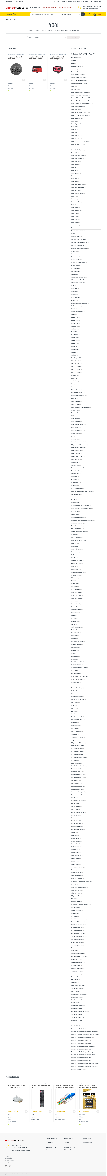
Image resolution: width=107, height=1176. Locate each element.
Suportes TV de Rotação (77, 1017)
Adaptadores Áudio (76, 740)
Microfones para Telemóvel (78, 757)
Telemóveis (74, 635)
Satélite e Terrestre (76, 968)
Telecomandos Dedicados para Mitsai (81, 1043)
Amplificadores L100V (77, 720)
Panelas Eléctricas (76, 607)
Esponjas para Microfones (78, 925)
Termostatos (74, 375)
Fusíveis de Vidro (75, 260)
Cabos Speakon (75, 173)
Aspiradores (74, 621)
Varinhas (73, 615)
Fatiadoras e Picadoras (77, 572)
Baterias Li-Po (75, 404)
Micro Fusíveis (75, 268)
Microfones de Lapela (77, 751)
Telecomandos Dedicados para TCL (80, 1060)
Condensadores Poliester (78, 245)
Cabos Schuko (75, 207)
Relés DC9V (74, 355)
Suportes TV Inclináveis (77, 1026)
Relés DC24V (74, 340)
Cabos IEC (73, 205)
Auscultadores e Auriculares (78, 766)
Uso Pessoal (74, 650)
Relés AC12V (74, 320)
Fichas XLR (74, 485)
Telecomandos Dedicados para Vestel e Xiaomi (83, 1066)
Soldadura (74, 659)
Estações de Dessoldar (77, 679)
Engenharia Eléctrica (76, 500)
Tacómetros (74, 543)
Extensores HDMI (75, 965)
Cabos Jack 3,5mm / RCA (77, 144)
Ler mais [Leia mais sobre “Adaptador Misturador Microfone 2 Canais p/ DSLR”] (44, 80)
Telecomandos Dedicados (78, 1029)
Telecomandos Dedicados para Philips (81, 1049)
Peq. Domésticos (75, 549)
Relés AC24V (74, 326)
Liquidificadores (75, 589)
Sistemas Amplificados (77, 826)
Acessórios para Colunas (77, 800)
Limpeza (73, 618)
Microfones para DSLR (77, 754)
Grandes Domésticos (76, 488)
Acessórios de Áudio (76, 696)
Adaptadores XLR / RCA (77, 456)
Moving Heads (75, 864)
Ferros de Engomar (76, 644)
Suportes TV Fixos (75, 1023)
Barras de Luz (75, 849)
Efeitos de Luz (75, 847)
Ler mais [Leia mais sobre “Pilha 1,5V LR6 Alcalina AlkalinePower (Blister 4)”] (97, 1111)
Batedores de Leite (76, 563)
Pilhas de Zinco (75, 427)
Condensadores (75, 236)
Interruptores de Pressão (78, 280)
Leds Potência (75, 297)
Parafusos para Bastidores (78, 77)
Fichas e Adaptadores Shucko (79, 468)
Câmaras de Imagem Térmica (79, 531)
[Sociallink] (6, 1166)
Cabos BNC (74, 121)
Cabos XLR (74, 181)
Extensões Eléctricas (76, 72)
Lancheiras (74, 586)
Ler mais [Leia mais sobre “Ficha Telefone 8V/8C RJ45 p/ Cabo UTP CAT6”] (26, 1111)
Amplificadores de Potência (78, 717)
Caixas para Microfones (77, 786)
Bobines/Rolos (75, 89)
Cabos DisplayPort (76, 124)
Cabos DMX (74, 127)
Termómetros (74, 546)
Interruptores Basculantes (78, 277)
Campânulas (74, 835)
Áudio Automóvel (75, 725)
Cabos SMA (74, 170)
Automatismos (75, 57)
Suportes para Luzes (76, 873)
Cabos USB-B (74, 219)
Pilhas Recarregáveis (76, 430)
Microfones (74, 916)
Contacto (66, 1142)
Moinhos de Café (75, 604)
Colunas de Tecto (75, 809)
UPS (72, 436)
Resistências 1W (75, 369)
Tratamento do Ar (76, 647)
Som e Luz (73, 694)
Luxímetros (74, 534)
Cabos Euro (74, 199)
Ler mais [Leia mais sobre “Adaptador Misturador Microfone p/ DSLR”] (65, 80)
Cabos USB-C (74, 222)
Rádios (73, 624)
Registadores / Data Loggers (78, 540)
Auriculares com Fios (76, 769)
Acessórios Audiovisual (77, 737)
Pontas (73, 653)
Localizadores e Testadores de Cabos (81, 508)
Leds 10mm (74, 288)
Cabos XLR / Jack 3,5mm (77, 184)
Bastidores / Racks (76, 66)
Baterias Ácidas (75, 401)
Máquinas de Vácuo (76, 598)
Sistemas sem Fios (76, 763)
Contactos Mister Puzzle (74, 1)
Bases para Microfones (77, 922)
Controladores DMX (76, 855)
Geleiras (73, 581)
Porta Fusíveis (75, 271)
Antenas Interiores (76, 974)
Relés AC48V (74, 329)
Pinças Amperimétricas (77, 517)
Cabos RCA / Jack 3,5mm (77, 155)
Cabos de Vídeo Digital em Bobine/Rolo (81, 104)
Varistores (74, 378)
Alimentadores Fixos (76, 393)
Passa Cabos (74, 951)
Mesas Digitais (75, 913)
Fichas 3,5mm (74, 462)
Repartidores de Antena (77, 985)
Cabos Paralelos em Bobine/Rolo (79, 112)
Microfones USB (75, 760)
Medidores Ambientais (77, 529)
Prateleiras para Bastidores (78, 80)
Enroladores (74, 228)
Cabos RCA (74, 153)
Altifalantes (74, 702)
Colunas (73, 798)
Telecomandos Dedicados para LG (80, 1040)
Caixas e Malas (75, 780)
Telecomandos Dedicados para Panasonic (82, 1046)
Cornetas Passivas (76, 841)
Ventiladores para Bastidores (79, 83)
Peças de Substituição (77, 688)
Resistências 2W (75, 372)
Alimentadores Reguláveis (78, 395)
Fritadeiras (74, 578)
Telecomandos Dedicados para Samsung (82, 1052)
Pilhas (72, 416)
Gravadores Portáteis (77, 748)
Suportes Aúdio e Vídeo (77, 988)
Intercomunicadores (76, 875)
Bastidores (74, 69)
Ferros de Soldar (75, 682)
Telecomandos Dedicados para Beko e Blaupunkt (84, 1031)
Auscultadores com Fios (77, 774)
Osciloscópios (75, 514)
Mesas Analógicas (76, 910)
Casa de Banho (75, 552)
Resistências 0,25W (76, 363)
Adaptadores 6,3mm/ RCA (78, 448)
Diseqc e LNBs (74, 977)
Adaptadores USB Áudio (77, 746)
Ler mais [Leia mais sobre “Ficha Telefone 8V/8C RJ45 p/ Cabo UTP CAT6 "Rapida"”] (74, 1111)
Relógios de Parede (76, 630)
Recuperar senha (50, 1150)
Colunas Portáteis (76, 821)
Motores (73, 948)
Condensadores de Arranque (78, 239)
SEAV (72, 63)
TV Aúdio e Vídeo (75, 959)
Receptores (74, 982)
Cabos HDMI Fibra (75, 135)
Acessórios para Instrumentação (80, 497)
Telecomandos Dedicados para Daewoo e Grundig (84, 1034)
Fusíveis (73, 254)
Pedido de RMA (97, 1)
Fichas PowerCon (75, 474)
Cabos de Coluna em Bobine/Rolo (79, 95)
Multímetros (74, 511)
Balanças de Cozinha (76, 560)
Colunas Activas (75, 806)
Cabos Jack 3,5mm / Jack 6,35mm (80, 141)
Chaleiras (73, 566)
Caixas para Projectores (77, 795)
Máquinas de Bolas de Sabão (78, 887)
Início (7, 19)
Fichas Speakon (75, 482)
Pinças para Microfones (77, 933)
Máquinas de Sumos (76, 595)
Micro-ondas (74, 601)
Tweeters (73, 708)
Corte (72, 384)
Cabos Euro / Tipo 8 (76, 202)
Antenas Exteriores (76, 971)
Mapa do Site (67, 1145)
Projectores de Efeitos (77, 867)
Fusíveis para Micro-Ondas (78, 262)
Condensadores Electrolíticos (79, 242)
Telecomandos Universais (78, 1069)
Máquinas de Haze (76, 893)
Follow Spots (74, 861)
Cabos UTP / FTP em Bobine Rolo (79, 115)
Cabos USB (74, 213)
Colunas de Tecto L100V (77, 812)
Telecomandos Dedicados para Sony (81, 1057)
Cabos (72, 86)
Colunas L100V (75, 815)
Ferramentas (74, 439)
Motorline (73, 60)
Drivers (73, 705)
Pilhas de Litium (75, 421)
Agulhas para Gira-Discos (78, 699)
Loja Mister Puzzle (59, 1)
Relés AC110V (74, 317)
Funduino (73, 251)
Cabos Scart (74, 164)
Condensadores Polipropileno (79, 248)
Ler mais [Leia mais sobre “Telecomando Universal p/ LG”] (50, 1111)
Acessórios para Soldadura (78, 662)
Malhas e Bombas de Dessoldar (79, 685)
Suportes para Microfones (78, 936)
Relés (72, 314)
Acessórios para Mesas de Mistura (80, 904)
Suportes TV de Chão (76, 1008)
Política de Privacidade (70, 1150)
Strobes (73, 870)
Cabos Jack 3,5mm (76, 138)
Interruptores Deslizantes (78, 283)
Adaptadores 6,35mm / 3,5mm (79, 445)
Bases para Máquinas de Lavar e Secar (81, 491)
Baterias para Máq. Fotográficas (80, 407)
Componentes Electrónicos (78, 231)
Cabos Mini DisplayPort (77, 150)
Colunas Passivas (75, 818)
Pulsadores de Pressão (77, 311)
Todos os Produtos (35, 8)
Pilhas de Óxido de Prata (77, 424)
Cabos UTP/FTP (75, 225)
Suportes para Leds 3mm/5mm (79, 303)
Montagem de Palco (76, 939)
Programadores (75, 433)
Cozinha (73, 558)
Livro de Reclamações (88, 1145)
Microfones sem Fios (76, 930)
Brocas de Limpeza (76, 665)
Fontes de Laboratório (77, 526)
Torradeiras (74, 612)
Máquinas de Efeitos (76, 878)
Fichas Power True (76, 471)
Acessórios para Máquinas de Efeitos (81, 881)
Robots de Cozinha (76, 609)
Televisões (74, 638)
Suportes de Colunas (76, 997)
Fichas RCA (74, 476)
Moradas (48, 1145)
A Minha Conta (87, 1)
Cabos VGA (74, 179)
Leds (72, 286)
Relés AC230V (74, 323)
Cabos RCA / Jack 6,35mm (77, 158)
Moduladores (74, 980)
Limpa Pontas (74, 670)
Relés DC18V (74, 337)
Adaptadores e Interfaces (13, 54)
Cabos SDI (73, 167)
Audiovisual (21, 54)
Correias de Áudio (76, 844)
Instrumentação (75, 494)
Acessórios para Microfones (78, 919)
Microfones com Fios (76, 927)
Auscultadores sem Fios (77, 777)
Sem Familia (74, 656)
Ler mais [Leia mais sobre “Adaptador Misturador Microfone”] (23, 80)
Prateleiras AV (75, 991)
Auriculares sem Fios (76, 771)
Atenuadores (74, 722)
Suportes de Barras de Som (78, 994)
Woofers (73, 711)
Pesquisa (73, 37)
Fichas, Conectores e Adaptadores (80, 442)
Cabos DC (73, 196)
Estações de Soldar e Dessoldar (79, 676)
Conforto (73, 555)
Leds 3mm (74, 291)
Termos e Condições (69, 1147)
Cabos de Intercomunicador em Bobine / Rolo (83, 98)
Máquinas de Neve (76, 896)
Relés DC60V (74, 349)
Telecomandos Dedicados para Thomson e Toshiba (84, 1063)
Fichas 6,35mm (75, 465)
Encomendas (49, 1142)
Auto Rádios (74, 728)
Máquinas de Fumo (76, 890)
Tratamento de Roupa (77, 641)
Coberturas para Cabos (77, 962)
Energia (73, 387)
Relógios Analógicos (76, 627)
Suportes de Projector (77, 1000)
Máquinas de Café (76, 592)
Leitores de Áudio (75, 907)
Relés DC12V (74, 335)
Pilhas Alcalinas (75, 419)
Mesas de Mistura (76, 901)
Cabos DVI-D (74, 129)
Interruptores (74, 274)
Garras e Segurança (76, 945)
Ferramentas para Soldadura (79, 667)
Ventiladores (74, 381)
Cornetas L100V (75, 838)
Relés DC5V (74, 346)
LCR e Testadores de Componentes (80, 505)
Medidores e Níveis (76, 537)
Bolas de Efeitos (75, 852)
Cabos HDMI (74, 132)
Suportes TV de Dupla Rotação (79, 1011)
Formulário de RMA (87, 1142)
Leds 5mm (73, 294)
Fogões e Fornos (75, 575)
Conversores (74, 410)
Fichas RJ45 (74, 479)
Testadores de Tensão (77, 523)
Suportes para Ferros (76, 673)
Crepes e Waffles (75, 569)
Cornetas (73, 832)
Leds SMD (73, 300)
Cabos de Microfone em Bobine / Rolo (81, 101)
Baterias (73, 398)
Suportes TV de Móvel (76, 1014)
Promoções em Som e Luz (49, 8)
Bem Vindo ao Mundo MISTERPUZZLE (14, 1)
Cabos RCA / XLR (75, 161)
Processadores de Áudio (77, 953)
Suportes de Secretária (77, 1005)
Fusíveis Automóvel (76, 257)
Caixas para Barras (76, 783)
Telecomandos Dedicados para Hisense (81, 1037)
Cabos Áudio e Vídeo (76, 118)
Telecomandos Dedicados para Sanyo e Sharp (83, 1055)
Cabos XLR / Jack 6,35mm (77, 187)
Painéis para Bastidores (77, 75)
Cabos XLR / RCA (75, 190)
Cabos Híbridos (75, 109)
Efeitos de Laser (75, 858)
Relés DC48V (74, 343)
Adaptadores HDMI (76, 450)
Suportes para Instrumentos (78, 956)
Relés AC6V (74, 332)
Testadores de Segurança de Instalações (82, 520)
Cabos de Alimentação (77, 193)
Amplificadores (75, 714)
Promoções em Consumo (65, 8)
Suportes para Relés (76, 358)
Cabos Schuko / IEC (76, 210)
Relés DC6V (74, 352)
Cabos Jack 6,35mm (76, 147)
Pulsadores (74, 309)
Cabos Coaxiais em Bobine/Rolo (79, 92)
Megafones (74, 899)
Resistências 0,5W (76, 366)
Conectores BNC (75, 459)
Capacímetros (75, 503)
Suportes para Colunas (77, 829)
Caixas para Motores (76, 789)
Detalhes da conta (51, 1147)
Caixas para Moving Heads (78, 792)
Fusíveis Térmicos (75, 265)
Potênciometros (75, 306)
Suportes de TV (75, 1003)
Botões (73, 234)
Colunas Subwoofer (76, 824)
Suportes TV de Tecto (76, 1020)
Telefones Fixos (75, 633)
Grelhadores (74, 583)
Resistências (74, 361)
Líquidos (73, 884)
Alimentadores (75, 390)
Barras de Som (75, 803)
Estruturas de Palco (76, 942)
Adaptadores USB (75, 453)
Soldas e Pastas (75, 691)
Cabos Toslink (74, 176)
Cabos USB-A (74, 216)
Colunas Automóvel (76, 731)
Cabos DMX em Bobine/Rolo (78, 106)
